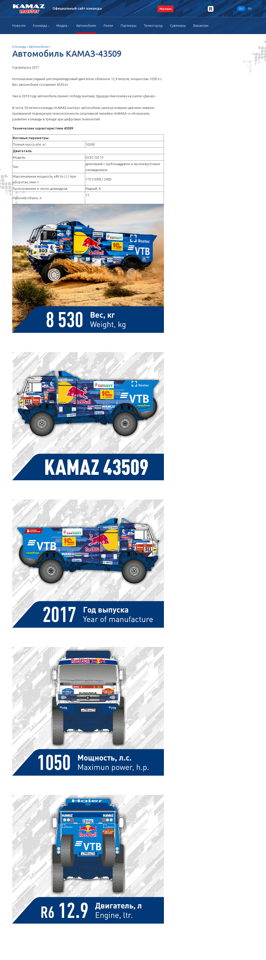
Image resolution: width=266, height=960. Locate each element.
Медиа (61, 25)
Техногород (153, 25)
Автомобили (86, 25)
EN (249, 8)
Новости (18, 25)
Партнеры (128, 25)
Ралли (108, 25)
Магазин (165, 8)
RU (241, 8)
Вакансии (200, 25)
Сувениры (178, 25)
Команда (40, 25)
